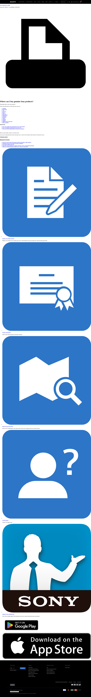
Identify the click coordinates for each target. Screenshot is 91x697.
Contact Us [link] (79, 682)
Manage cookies (3, 137)
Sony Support (2, 5)
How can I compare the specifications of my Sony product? (13, 126)
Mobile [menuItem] (43, 1)
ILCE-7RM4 (7, 5)
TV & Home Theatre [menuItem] (29, 1)
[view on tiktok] (80, 685)
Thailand (4, 119)
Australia (4, 108)
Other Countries (5, 122)
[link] (12, 685)
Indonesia (4, 111)
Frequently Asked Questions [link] (33, 669)
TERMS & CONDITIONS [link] (13, 690)
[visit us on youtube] (72, 685)
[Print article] (45, 98)
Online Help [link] (30, 667)
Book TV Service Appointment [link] (33, 670)
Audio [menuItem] (35, 1)
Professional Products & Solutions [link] (61, 682)
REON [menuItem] (46, 1)
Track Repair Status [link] (31, 672)
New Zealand (4, 114)
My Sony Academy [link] (50, 670)
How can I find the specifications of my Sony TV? (11, 127)
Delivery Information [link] (32, 676)
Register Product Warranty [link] (33, 673)
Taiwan (3, 118)
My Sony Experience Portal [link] (51, 669)
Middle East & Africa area (7, 121)
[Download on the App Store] (46, 658)
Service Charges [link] (31, 675)
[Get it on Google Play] (21, 632)
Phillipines (4, 116)
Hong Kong (4, 109)
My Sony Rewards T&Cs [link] (51, 673)
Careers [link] (74, 682)
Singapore (4, 117)
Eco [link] (47, 667)
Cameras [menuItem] (38, 1)
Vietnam (4, 120)
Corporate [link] (70, 682)
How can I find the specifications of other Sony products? (13, 128)
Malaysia (4, 113)
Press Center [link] (67, 667)
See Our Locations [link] (13, 670)
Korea (3, 112)
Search (23, 668)
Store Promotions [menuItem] (22, 1)
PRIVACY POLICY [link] (20, 690)
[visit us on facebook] (75, 685)
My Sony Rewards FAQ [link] (51, 672)
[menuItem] (56, 1)
